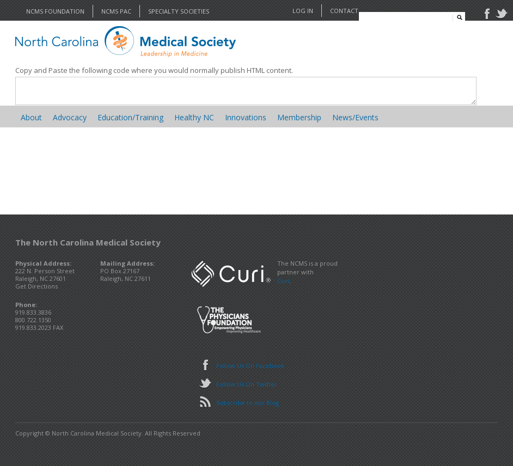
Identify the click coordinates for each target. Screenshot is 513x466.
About (31, 117)
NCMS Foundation (55, 11)
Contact (344, 11)
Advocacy (70, 117)
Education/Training (130, 117)
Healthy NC (194, 117)
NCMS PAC (116, 11)
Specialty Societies (178, 11)
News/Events (355, 117)
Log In (302, 11)
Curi (283, 281)
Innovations (245, 117)
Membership (299, 117)
